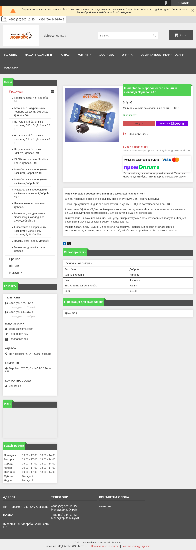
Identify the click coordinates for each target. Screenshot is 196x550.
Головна (10, 54)
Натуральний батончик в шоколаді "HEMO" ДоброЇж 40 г (32, 139)
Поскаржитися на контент (105, 546)
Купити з (172, 123)
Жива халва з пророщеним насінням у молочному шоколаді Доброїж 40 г (30, 231)
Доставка (106, 54)
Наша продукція (37, 54)
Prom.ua (116, 542)
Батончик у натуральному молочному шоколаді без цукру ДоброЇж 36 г (29, 217)
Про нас (64, 54)
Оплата (127, 54)
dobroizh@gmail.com (21, 328)
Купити (139, 123)
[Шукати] (154, 35)
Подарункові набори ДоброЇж (31, 240)
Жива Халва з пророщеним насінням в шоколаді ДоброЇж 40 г (32, 193)
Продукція (16, 91)
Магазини (11, 67)
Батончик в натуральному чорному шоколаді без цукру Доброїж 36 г (31, 112)
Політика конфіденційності (136, 546)
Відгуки (14, 265)
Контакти (85, 54)
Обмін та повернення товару (162, 54)
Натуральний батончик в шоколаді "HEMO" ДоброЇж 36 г (32, 125)
